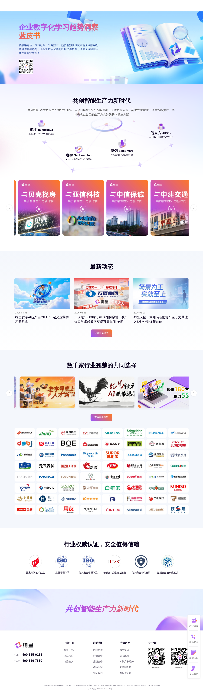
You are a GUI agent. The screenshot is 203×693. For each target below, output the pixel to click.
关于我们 (120, 5)
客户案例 (90, 5)
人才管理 (28, 5)
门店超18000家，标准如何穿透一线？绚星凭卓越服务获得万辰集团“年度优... (101, 321)
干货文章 (105, 5)
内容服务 (43, 5)
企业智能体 (73, 5)
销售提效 (57, 5)
